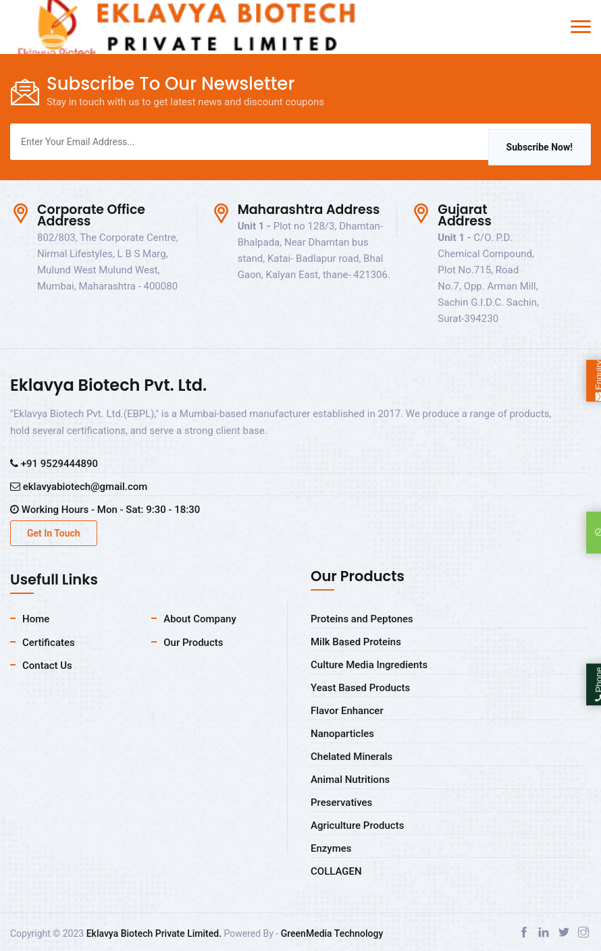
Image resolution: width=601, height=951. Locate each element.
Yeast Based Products (360, 688)
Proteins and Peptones (362, 619)
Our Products (193, 642)
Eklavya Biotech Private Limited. (153, 933)
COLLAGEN (336, 871)
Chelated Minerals (351, 757)
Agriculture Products (357, 825)
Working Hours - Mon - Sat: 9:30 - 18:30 (105, 510)
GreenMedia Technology (332, 933)
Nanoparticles (342, 734)
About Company (199, 619)
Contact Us (47, 665)
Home (35, 619)
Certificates (48, 642)
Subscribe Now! (539, 147)
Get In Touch (53, 533)
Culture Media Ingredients (369, 665)
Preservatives (341, 802)
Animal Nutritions (350, 779)
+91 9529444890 (54, 464)
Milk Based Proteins (356, 642)
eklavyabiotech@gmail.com (78, 487)
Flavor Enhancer (347, 711)
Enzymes (331, 848)
